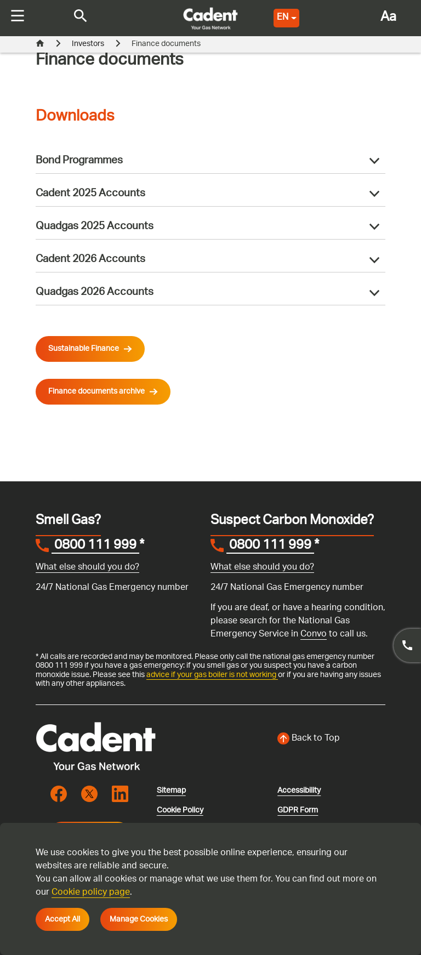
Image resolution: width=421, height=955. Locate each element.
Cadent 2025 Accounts (90, 194)
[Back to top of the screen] (331, 739)
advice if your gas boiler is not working (212, 675)
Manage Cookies (139, 919)
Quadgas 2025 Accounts (94, 227)
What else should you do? (87, 567)
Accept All (62, 919)
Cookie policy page (91, 892)
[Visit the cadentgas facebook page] (58, 794)
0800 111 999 (95, 546)
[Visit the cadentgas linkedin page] (120, 794)
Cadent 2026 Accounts (90, 260)
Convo (313, 634)
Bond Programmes (79, 161)
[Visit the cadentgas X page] (89, 794)
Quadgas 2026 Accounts (94, 293)
